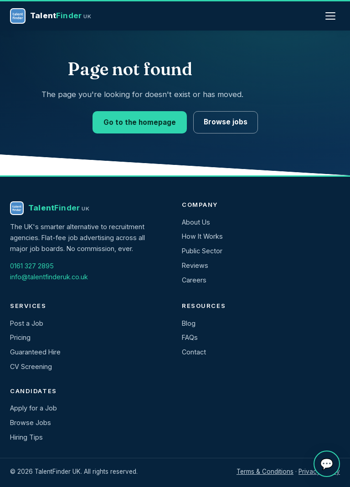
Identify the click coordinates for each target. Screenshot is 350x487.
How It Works (202, 236)
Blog (189, 323)
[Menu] (330, 15)
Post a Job (26, 323)
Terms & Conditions (265, 471)
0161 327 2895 (32, 266)
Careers (194, 280)
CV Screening (31, 366)
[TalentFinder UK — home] (51, 16)
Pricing (20, 337)
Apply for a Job (33, 408)
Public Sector (202, 251)
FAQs (190, 337)
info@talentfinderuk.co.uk (49, 277)
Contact (194, 352)
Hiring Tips (26, 437)
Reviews (195, 265)
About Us (196, 222)
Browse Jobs (30, 422)
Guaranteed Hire (35, 352)
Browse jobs (225, 122)
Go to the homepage (139, 122)
